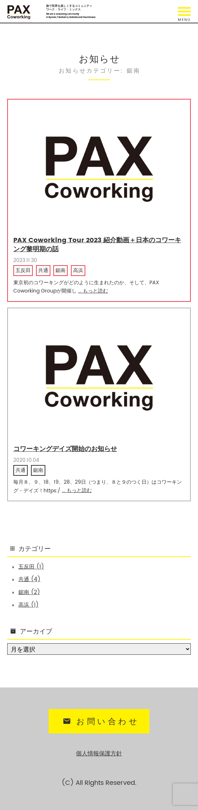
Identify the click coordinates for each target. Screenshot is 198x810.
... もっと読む (93, 291)
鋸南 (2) (29, 592)
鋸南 (60, 271)
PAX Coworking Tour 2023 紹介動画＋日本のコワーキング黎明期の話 (97, 244)
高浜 (78, 271)
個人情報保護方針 (99, 754)
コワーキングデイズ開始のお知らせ (65, 449)
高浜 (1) (28, 604)
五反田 (23, 271)
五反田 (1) (31, 566)
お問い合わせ (100, 721)
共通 (43, 271)
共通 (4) (29, 579)
